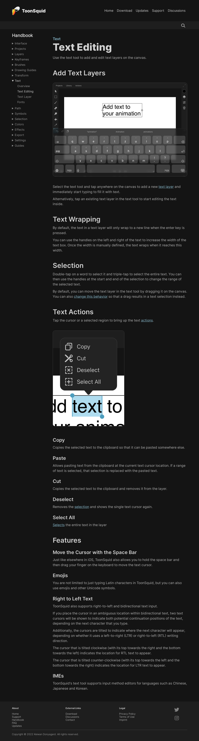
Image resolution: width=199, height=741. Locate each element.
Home (108, 10)
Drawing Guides (25, 70)
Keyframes (22, 59)
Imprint (123, 719)
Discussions (176, 10)
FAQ (14, 722)
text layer (166, 186)
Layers (19, 54)
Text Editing (25, 91)
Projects (20, 48)
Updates (142, 10)
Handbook (18, 719)
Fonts (21, 102)
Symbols (20, 113)
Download (124, 10)
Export (19, 135)
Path (18, 108)
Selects (59, 525)
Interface (21, 43)
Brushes (20, 64)
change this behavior (91, 296)
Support (158, 10)
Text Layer (24, 96)
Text (18, 80)
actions (147, 320)
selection (81, 507)
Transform (22, 75)
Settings (20, 140)
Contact (70, 719)
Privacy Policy (127, 713)
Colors (19, 124)
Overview (23, 86)
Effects (19, 129)
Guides (19, 145)
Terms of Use (127, 716)
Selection (21, 119)
